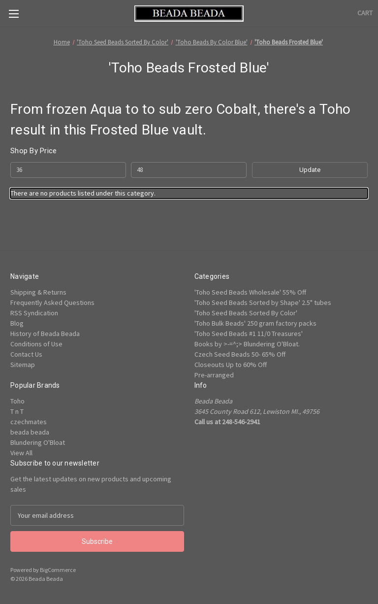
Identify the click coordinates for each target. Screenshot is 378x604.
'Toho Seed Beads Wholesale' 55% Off (250, 292)
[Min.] (68, 170)
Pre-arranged (214, 374)
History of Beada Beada (45, 333)
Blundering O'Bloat (37, 442)
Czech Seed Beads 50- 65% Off (239, 354)
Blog (17, 323)
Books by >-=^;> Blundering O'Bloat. (247, 343)
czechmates (28, 421)
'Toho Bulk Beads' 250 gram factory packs (255, 323)
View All (21, 452)
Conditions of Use (36, 343)
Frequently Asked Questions (52, 302)
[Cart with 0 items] (365, 13)
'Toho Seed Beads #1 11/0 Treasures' (248, 333)
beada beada (29, 432)
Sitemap (22, 364)
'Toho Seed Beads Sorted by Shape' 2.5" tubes (262, 302)
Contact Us (26, 354)
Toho (17, 401)
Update (309, 169)
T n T (17, 411)
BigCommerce (58, 569)
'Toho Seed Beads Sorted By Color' (245, 312)
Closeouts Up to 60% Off (230, 364)
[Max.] (189, 170)
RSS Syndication (34, 312)
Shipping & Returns (38, 292)
